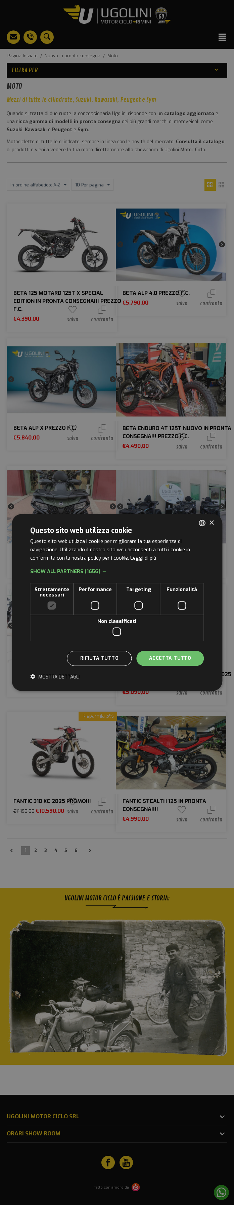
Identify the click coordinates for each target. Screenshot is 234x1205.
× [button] (211, 522)
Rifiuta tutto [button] (99, 658)
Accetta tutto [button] (170, 658)
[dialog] (117, 602)
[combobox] (202, 523)
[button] (117, 571)
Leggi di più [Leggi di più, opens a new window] (143, 557)
